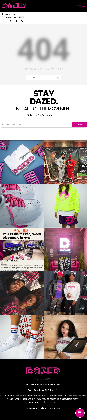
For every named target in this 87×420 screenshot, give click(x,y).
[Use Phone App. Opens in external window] (22, 21)
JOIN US (79, 124)
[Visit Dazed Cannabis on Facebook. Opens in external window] (16, 21)
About (44, 408)
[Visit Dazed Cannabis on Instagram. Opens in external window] (10, 21)
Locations (31, 408)
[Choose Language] (20, 17)
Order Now (55, 408)
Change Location (9, 14)
